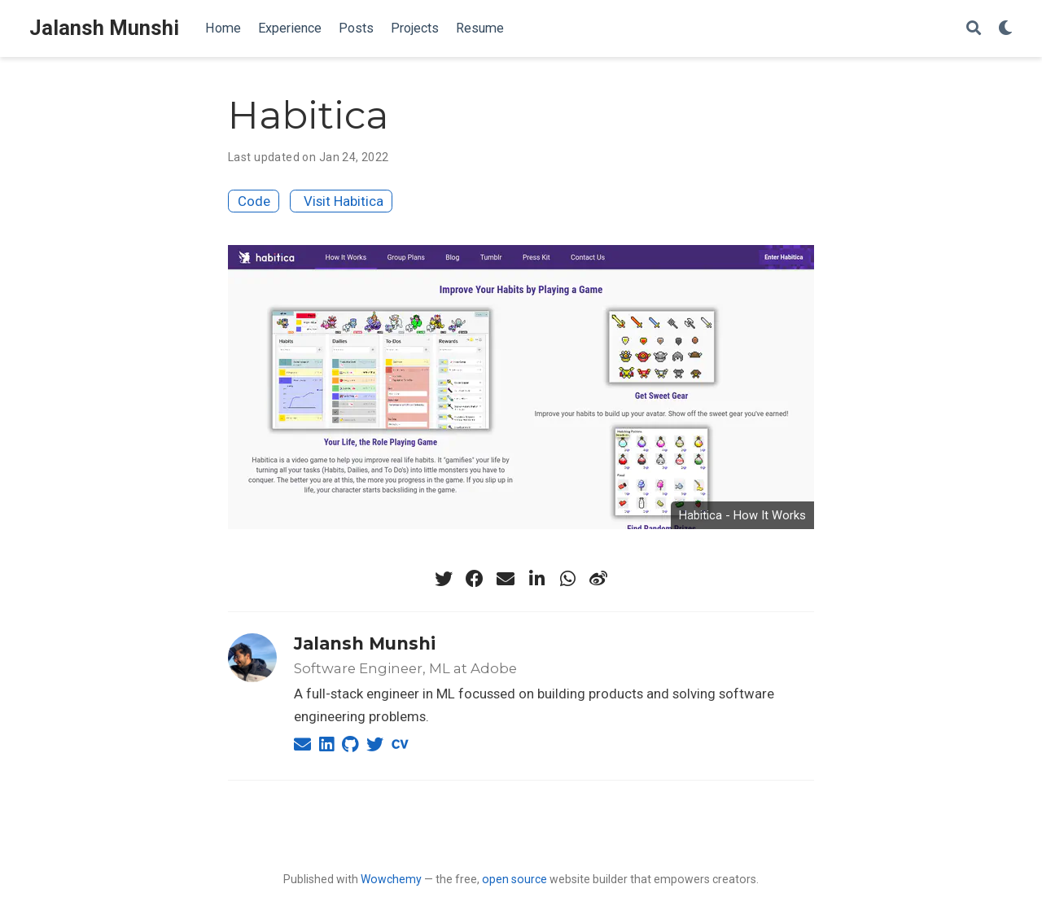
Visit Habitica (343, 201)
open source (514, 879)
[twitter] (443, 579)
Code (254, 201)
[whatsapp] (567, 579)
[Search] (973, 29)
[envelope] (505, 579)
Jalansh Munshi (104, 28)
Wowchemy (391, 879)
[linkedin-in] (536, 579)
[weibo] (598, 579)
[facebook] (474, 579)
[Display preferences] (1005, 29)
